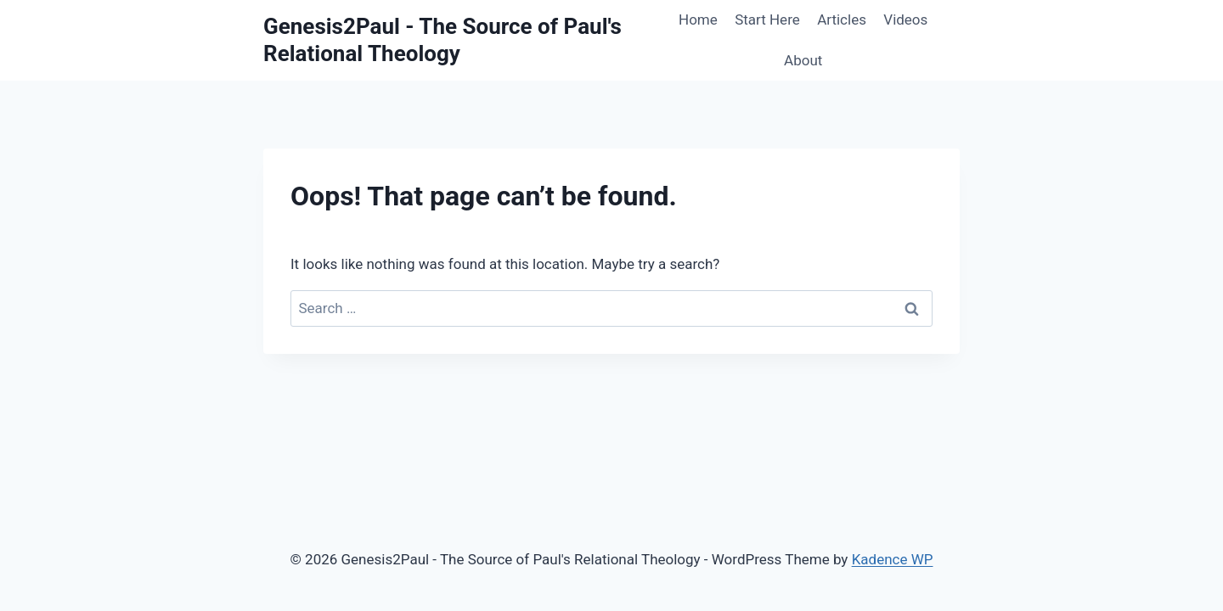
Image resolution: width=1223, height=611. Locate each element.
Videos (905, 19)
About (803, 60)
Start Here (767, 19)
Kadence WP (892, 559)
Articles (841, 19)
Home (698, 19)
